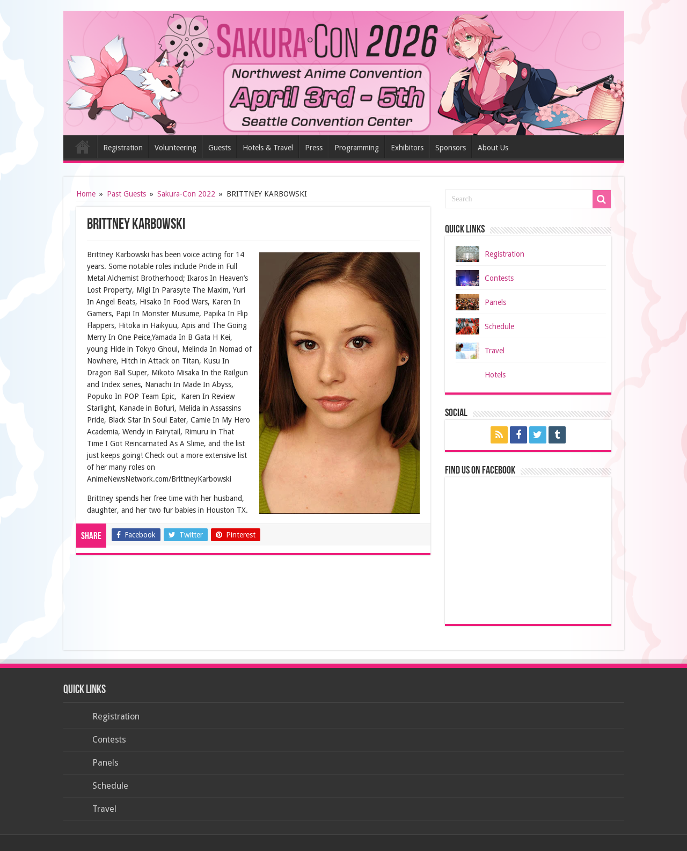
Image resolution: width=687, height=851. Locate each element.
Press (314, 147)
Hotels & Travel (268, 147)
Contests (499, 278)
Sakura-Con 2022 (186, 194)
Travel (495, 350)
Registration (123, 147)
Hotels (495, 374)
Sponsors (450, 147)
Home (83, 146)
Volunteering (175, 147)
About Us (493, 147)
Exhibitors (407, 147)
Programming (356, 147)
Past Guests (126, 194)
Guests (219, 147)
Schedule (499, 326)
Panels (495, 302)
